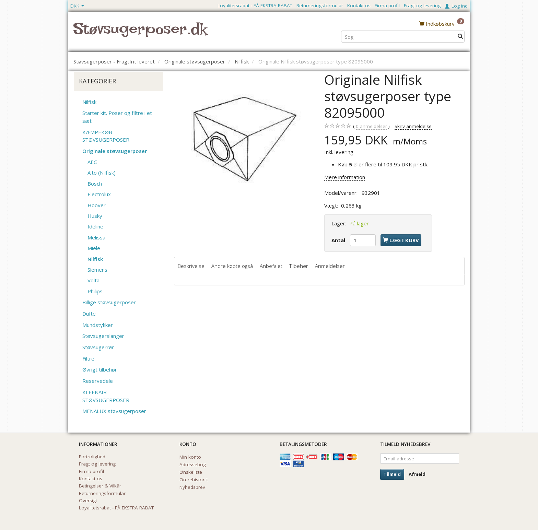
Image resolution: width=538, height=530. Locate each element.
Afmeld (417, 474)
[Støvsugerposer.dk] (140, 33)
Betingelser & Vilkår (100, 486)
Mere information (344, 177)
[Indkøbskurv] (441, 23)
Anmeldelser (330, 265)
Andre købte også (232, 265)
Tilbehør (298, 265)
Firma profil (387, 5)
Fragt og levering (422, 5)
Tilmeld (392, 474)
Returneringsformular (319, 5)
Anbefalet (271, 265)
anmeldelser (371, 126)
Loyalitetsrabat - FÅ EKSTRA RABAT (255, 5)
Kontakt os (359, 5)
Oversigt (88, 500)
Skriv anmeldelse (413, 126)
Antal (339, 240)
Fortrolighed (92, 457)
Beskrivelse (191, 265)
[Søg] (460, 36)
